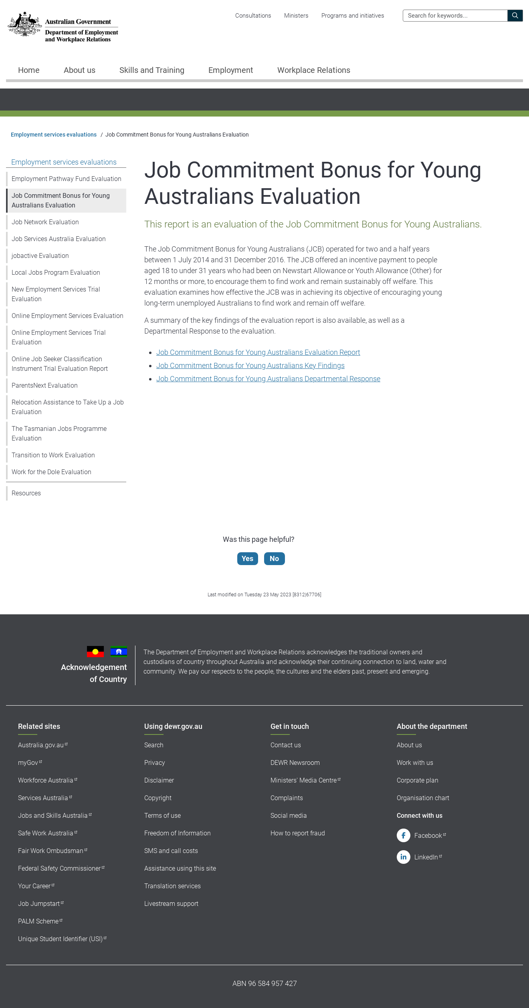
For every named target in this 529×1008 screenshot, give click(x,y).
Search (154, 745)
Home (29, 70)
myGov (28, 763)
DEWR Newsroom (295, 763)
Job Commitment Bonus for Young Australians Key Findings (250, 365)
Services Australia (43, 798)
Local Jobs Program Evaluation (56, 272)
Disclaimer (159, 780)
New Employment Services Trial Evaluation (56, 294)
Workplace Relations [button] (313, 70)
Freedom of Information (177, 833)
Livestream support (171, 903)
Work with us (415, 763)
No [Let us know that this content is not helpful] (274, 558)
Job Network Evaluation (45, 222)
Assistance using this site (180, 868)
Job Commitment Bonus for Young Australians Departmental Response (268, 378)
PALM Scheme (38, 921)
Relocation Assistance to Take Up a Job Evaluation (68, 407)
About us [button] (79, 70)
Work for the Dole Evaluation (51, 472)
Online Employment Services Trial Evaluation (59, 337)
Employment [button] (230, 70)
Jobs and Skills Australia (53, 815)
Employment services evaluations (54, 134)
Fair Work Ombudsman (50, 851)
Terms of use (162, 815)
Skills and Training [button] (151, 70)
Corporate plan (417, 780)
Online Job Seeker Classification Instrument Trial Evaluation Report (60, 363)
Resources (26, 493)
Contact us (286, 745)
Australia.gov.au (41, 745)
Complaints (287, 798)
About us (409, 745)
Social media (289, 815)
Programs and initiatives (352, 15)
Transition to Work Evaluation (53, 455)
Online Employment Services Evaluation (67, 316)
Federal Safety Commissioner (59, 868)
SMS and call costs (171, 851)
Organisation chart (423, 798)
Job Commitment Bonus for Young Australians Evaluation (61, 200)
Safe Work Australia (45, 833)
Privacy (154, 763)
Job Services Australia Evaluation (59, 239)
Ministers (296, 15)
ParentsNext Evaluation (45, 385)
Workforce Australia (45, 780)
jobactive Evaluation (40, 256)
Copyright (158, 798)
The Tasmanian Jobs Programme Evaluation (59, 433)
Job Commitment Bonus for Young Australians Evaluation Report (258, 352)
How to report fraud (298, 833)
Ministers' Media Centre (304, 780)
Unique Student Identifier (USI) (60, 939)
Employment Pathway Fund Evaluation (66, 179)
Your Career (34, 886)
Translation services (172, 886)
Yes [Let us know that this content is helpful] (248, 558)
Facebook (428, 835)
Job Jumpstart (39, 903)
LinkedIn (426, 857)
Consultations (253, 15)
